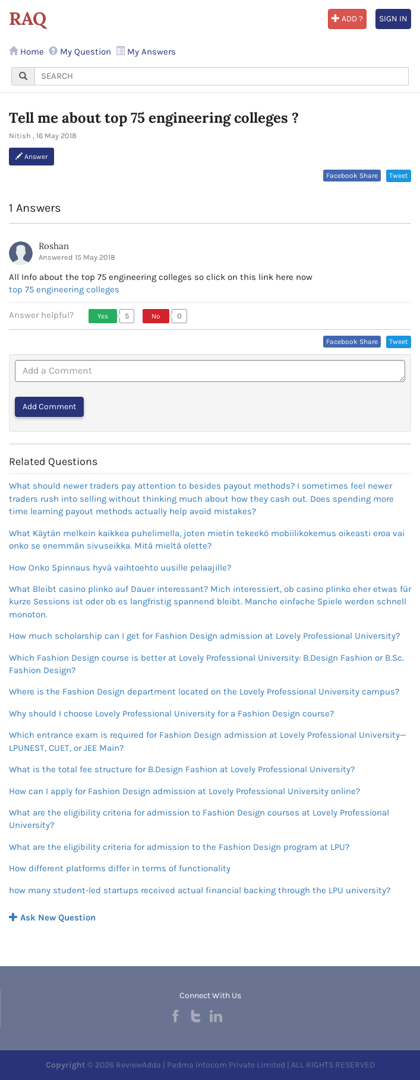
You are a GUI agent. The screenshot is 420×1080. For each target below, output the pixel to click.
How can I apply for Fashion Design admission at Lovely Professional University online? (184, 791)
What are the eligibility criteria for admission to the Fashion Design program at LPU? (179, 847)
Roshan (54, 245)
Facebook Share (352, 175)
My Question (80, 51)
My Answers (146, 51)
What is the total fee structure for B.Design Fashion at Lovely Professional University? (182, 769)
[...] (221, 76)
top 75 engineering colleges (64, 289)
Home (26, 51)
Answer (31, 156)
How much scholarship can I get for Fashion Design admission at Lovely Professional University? (204, 635)
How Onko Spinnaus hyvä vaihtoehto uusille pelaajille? (120, 567)
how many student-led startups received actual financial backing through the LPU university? (199, 890)
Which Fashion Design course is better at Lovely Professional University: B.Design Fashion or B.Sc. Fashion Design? (206, 664)
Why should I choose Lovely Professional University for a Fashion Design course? (171, 713)
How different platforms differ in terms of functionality (119, 868)
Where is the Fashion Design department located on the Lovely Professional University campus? (204, 691)
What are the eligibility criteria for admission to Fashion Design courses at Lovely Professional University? (199, 818)
